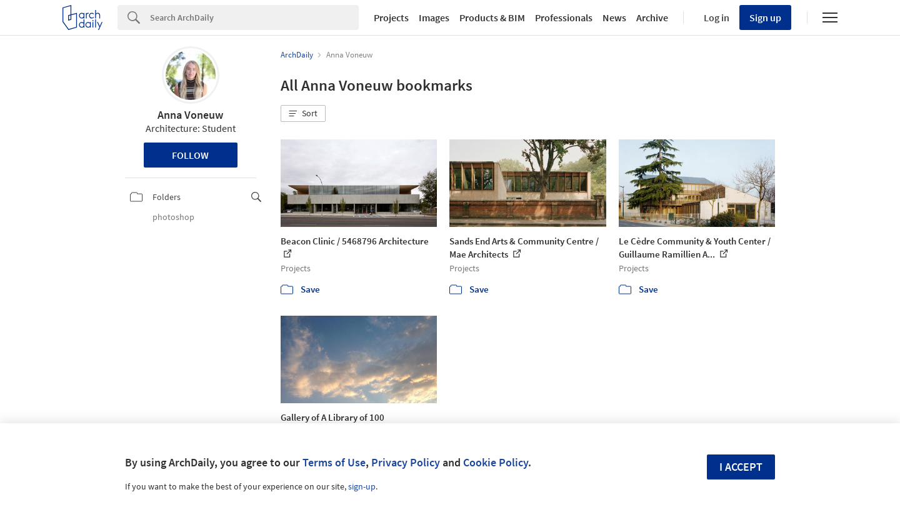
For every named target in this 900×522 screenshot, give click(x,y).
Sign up (765, 17)
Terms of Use (334, 462)
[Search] (254, 17)
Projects (391, 18)
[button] (303, 114)
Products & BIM (492, 18)
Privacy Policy (405, 462)
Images (434, 18)
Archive (652, 18)
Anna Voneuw (190, 115)
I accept (740, 466)
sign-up (362, 486)
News (614, 18)
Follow (190, 155)
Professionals (563, 18)
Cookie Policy (495, 462)
